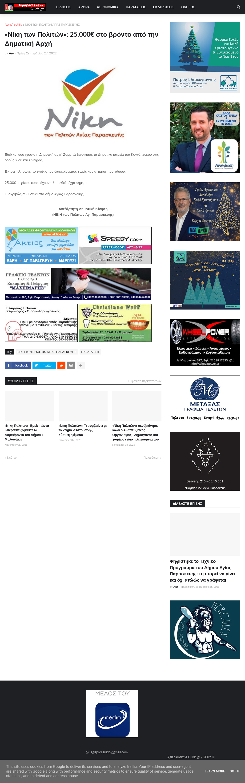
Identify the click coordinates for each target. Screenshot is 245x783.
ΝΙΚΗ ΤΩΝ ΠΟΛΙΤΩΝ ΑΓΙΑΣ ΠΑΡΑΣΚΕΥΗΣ (52, 24)
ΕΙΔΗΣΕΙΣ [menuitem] (63, 7)
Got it (235, 771)
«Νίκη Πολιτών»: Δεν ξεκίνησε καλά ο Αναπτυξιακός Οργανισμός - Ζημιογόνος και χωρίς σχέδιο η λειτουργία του (135, 432)
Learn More (215, 771)
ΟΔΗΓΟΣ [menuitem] (188, 7)
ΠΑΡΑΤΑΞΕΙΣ (90, 352)
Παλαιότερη (151, 457)
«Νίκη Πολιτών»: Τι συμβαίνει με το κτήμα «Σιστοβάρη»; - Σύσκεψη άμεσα (83, 430)
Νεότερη (12, 457)
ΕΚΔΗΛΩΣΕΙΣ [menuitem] (163, 7)
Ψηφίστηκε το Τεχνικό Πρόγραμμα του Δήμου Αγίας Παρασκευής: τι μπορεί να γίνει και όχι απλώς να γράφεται (202, 570)
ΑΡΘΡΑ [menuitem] (84, 7)
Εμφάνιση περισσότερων (144, 381)
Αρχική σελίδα (13, 24)
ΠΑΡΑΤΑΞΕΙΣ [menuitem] (136, 7)
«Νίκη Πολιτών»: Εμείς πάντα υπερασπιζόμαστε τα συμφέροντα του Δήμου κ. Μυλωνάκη (27, 432)
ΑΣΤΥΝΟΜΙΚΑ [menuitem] (108, 7)
